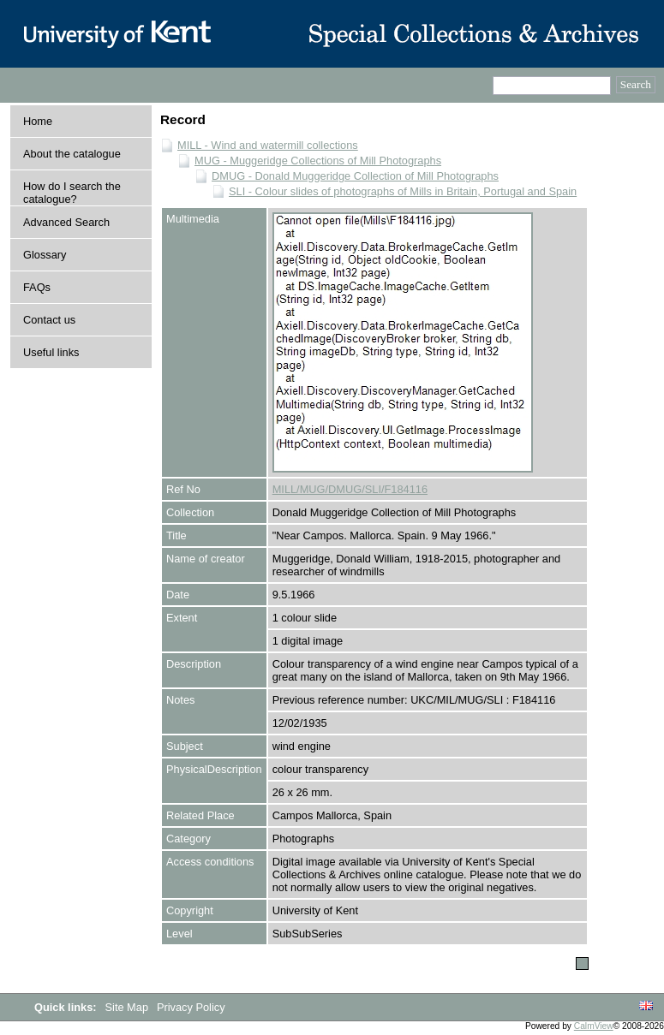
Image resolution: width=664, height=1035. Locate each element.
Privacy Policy (191, 1007)
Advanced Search (66, 222)
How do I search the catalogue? (72, 192)
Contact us (49, 319)
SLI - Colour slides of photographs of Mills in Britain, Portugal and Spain (403, 191)
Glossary (45, 254)
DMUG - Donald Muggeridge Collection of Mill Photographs (355, 176)
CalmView (593, 1026)
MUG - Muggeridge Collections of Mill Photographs (317, 160)
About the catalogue (72, 153)
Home (37, 121)
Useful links (51, 352)
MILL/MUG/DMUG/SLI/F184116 (350, 489)
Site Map (128, 1007)
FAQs (37, 287)
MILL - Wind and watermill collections (267, 145)
